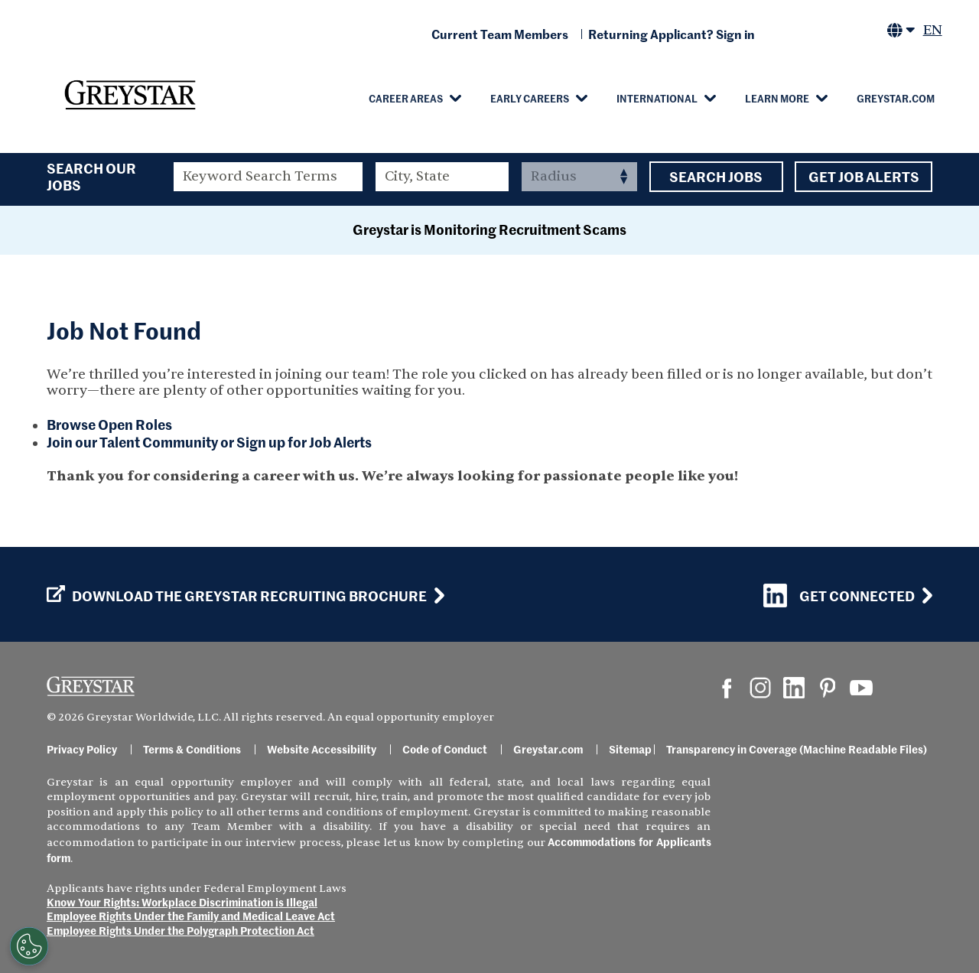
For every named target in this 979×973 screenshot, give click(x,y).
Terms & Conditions (192, 749)
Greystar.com (896, 98)
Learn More (777, 98)
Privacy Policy (82, 749)
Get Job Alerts (863, 176)
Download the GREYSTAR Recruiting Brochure (237, 595)
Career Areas (406, 98)
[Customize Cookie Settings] (25, 946)
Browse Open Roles (109, 424)
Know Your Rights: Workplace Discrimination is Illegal (182, 902)
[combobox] (442, 176)
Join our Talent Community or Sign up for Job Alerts (209, 441)
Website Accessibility (321, 749)
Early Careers (529, 98)
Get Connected (839, 595)
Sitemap (630, 749)
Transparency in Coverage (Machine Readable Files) (796, 749)
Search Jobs (716, 176)
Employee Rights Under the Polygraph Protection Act (180, 930)
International (657, 98)
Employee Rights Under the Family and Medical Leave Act (191, 915)
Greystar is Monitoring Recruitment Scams (489, 229)
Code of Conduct (444, 749)
